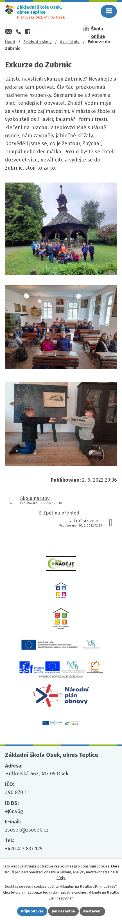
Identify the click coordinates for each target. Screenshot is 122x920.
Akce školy (70, 41)
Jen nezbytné (63, 911)
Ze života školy (37, 41)
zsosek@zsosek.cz (26, 830)
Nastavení (92, 911)
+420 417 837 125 (23, 849)
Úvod (10, 41)
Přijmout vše (32, 911)
